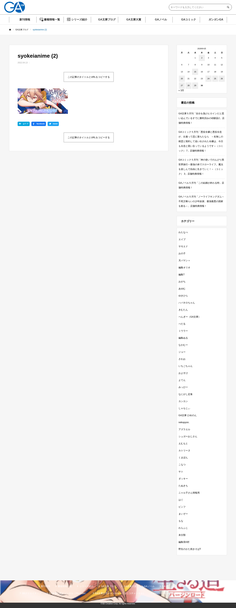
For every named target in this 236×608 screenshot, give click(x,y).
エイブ (182, 239)
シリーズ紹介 (79, 19)
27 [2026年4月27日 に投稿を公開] (182, 85)
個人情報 (180, 593)
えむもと (183, 443)
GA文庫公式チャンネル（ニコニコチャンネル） (120, 593)
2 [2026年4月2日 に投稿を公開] (201, 58)
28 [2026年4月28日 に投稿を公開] (188, 85)
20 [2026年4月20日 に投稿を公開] (182, 79)
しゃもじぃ (184, 408)
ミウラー (183, 330)
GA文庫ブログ (107, 19)
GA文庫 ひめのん (188, 415)
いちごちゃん (186, 366)
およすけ (183, 373)
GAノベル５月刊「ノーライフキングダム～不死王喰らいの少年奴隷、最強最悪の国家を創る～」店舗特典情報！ (201, 201)
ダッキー (183, 478)
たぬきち (183, 485)
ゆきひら (183, 295)
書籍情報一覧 (52, 19)
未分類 (182, 535)
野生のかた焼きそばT (190, 549)
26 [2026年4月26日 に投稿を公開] (222, 79)
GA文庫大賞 (133, 19)
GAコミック (188, 19)
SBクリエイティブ (31, 593)
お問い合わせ (200, 593)
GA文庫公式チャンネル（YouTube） (68, 593)
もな (181, 521)
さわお (182, 359)
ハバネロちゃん (187, 302)
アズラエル (184, 429)
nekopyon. (184, 422)
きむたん (183, 309)
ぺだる (182, 323)
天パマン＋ (184, 260)
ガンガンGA (216, 19)
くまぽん (183, 457)
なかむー (183, 345)
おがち (182, 281)
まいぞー (183, 513)
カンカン (183, 401)
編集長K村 (184, 542)
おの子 (182, 253)
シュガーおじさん (188, 436)
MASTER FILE (160, 593)
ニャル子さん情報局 (189, 492)
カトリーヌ (184, 450)
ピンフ (182, 506)
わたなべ (183, 232)
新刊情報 (24, 19)
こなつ (182, 464)
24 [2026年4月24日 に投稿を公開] (209, 79)
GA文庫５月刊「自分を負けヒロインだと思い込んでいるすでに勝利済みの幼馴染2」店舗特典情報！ (201, 118)
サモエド (183, 246)
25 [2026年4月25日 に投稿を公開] (215, 79)
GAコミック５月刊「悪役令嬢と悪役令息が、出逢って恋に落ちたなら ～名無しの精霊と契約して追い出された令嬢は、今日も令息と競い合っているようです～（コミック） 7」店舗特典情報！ (201, 141)
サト (181, 471)
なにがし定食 (186, 394)
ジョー (182, 352)
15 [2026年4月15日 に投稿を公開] (195, 72)
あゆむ (182, 288)
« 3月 (181, 90)
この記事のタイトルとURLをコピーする (89, 77)
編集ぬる (183, 338)
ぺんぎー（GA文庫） (190, 316)
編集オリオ (184, 267)
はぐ (181, 499)
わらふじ (183, 528)
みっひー (183, 387)
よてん (182, 380)
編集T (182, 274)
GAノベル (161, 19)
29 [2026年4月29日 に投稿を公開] (195, 85)
